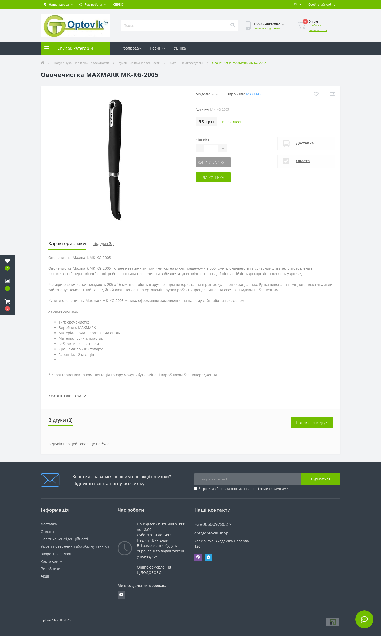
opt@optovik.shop (211, 533)
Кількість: (204, 139)
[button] (58, 4)
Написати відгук (312, 422)
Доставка (305, 143)
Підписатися (320, 479)
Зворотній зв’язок (56, 553)
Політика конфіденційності (236, 488)
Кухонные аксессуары (186, 63)
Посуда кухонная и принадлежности (81, 63)
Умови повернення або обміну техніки (75, 546)
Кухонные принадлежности (139, 63)
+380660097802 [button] (213, 524)
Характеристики (67, 243)
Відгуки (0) (103, 243)
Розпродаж (132, 48)
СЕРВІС (118, 4)
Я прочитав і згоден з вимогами (243, 488)
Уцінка (180, 48)
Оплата (303, 160)
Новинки (158, 48)
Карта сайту (51, 561)
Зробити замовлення (318, 27)
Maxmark (255, 94)
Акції (45, 576)
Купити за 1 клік (213, 162)
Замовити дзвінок (266, 28)
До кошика (213, 177)
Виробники (50, 568)
